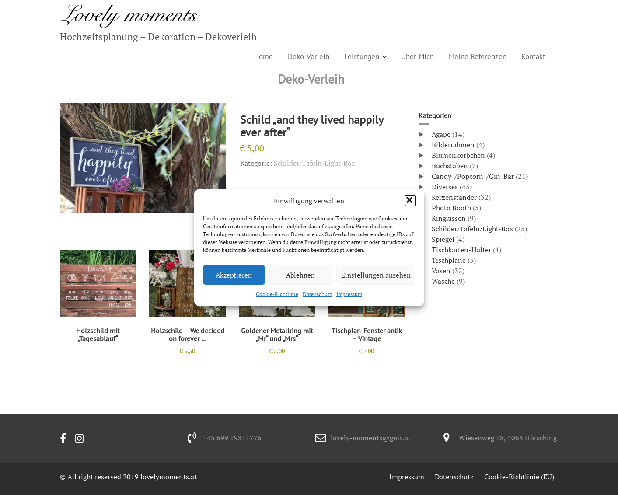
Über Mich (417, 56)
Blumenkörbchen (458, 155)
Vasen (441, 270)
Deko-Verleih (308, 56)
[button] (410, 200)
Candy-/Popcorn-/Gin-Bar (473, 176)
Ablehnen (300, 275)
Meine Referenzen (477, 56)
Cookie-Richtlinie (277, 294)
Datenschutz (317, 294)
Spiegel (443, 239)
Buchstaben (450, 166)
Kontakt (533, 56)
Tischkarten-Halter (461, 249)
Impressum (349, 294)
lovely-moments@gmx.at (371, 438)
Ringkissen (449, 218)
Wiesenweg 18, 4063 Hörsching (508, 438)
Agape (441, 134)
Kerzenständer (454, 197)
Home (263, 56)
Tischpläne (449, 260)
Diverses (445, 187)
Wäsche (443, 281)
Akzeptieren (234, 275)
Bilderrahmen (453, 145)
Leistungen (361, 56)
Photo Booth (451, 208)
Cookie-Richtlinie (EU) (519, 476)
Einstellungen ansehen (376, 275)
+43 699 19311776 (232, 438)
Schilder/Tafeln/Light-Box (314, 163)
